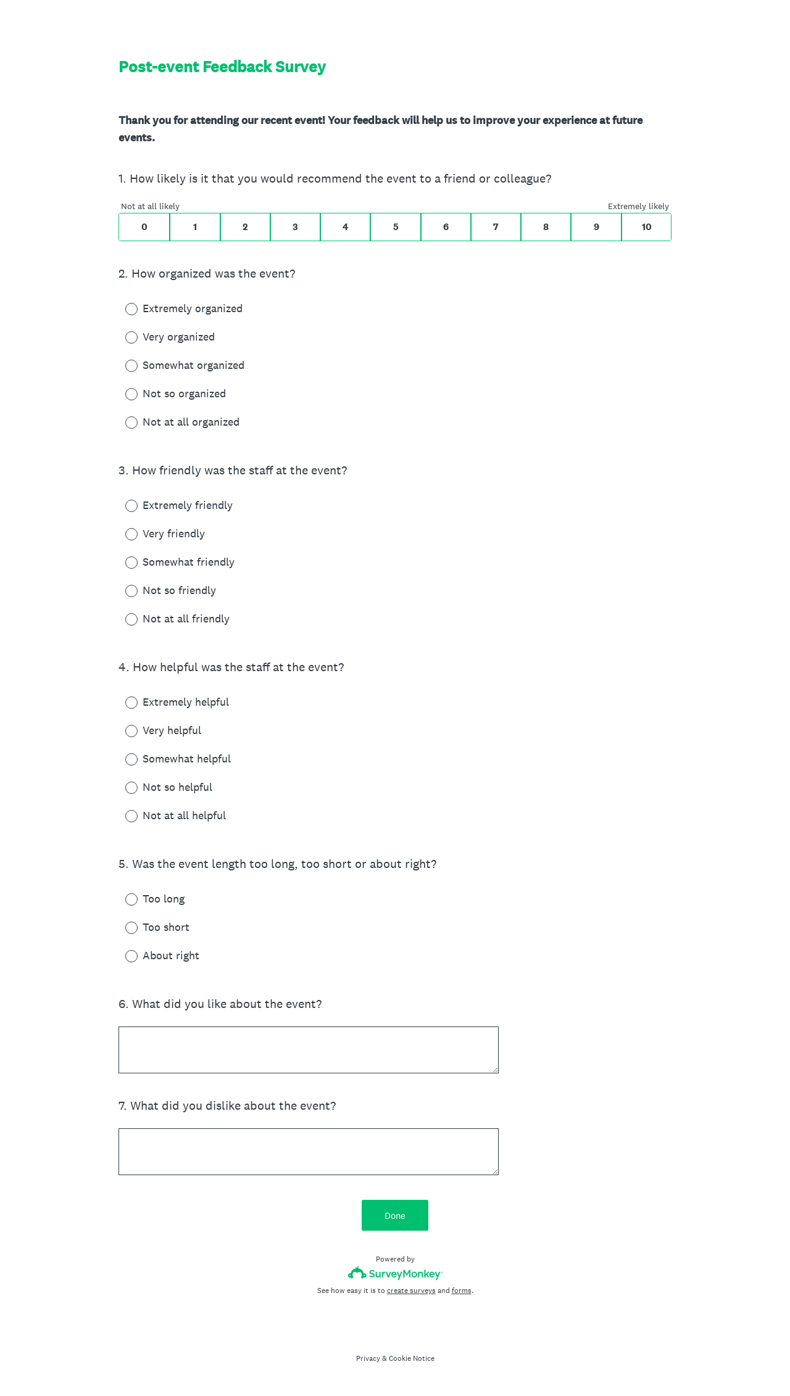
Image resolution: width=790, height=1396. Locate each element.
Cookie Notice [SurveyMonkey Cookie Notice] (411, 1358)
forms (462, 1290)
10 (646, 227)
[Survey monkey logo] (395, 1273)
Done (395, 1215)
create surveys (411, 1290)
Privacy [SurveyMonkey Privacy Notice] (368, 1358)
